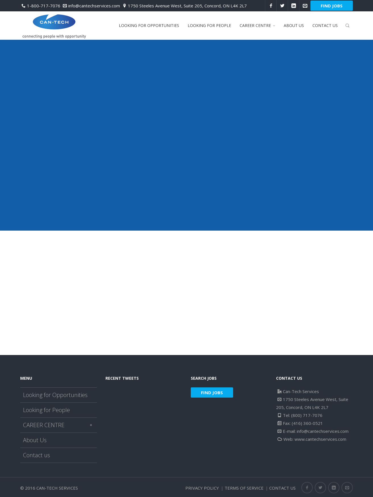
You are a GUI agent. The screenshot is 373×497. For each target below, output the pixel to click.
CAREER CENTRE (58, 425)
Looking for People (46, 410)
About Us (35, 440)
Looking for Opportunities (55, 395)
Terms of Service (244, 488)
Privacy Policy (202, 488)
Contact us (36, 455)
